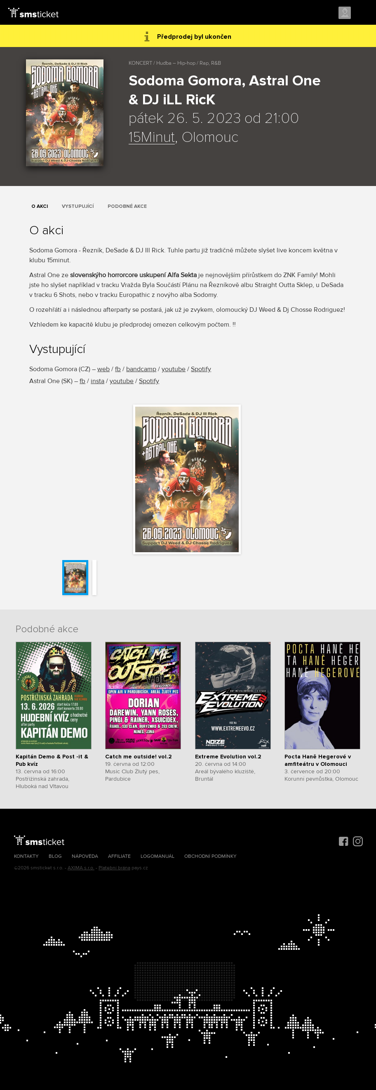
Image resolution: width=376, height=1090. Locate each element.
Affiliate (119, 856)
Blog (55, 856)
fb (118, 369)
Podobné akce (127, 206)
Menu (362, 13)
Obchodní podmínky (210, 856)
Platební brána (114, 868)
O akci (39, 206)
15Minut (152, 137)
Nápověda (85, 856)
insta (97, 381)
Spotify (201, 369)
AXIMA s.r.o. (81, 868)
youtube (174, 369)
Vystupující (78, 206)
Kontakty (26, 856)
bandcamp (141, 369)
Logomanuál (157, 856)
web (103, 369)
